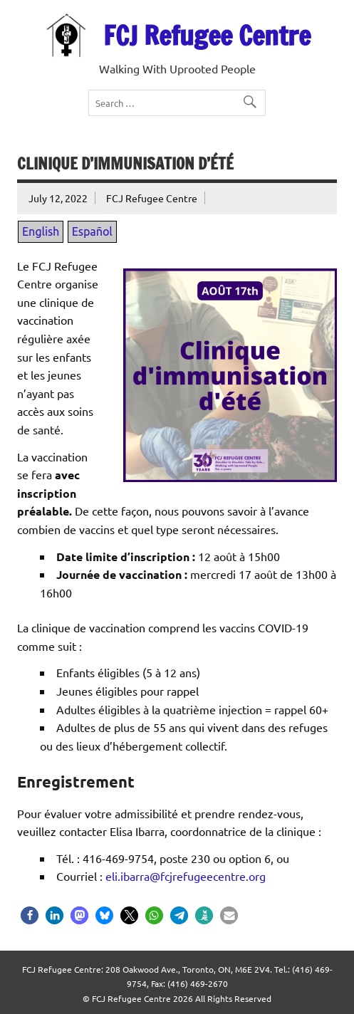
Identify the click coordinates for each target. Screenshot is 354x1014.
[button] (29, 915)
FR (71, 12)
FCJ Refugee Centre (207, 35)
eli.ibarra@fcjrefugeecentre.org (185, 876)
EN (51, 12)
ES (87, 12)
